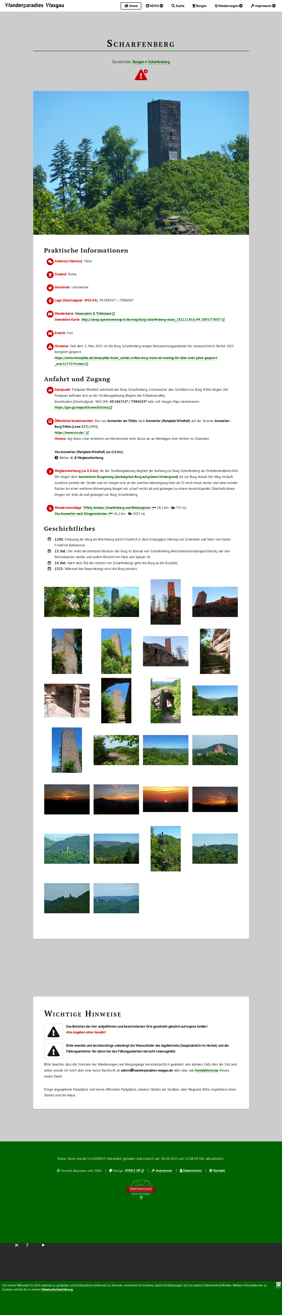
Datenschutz (192, 1170)
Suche (177, 5)
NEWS (154, 5)
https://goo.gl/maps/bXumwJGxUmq (81, 407)
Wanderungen (229, 5)
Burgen (199, 5)
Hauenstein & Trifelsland (93, 313)
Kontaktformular (207, 1070)
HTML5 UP (132, 1170)
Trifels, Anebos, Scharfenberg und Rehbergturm (116, 507)
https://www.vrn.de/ (70, 432)
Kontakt (219, 1170)
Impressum (263, 5)
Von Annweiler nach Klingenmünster (81, 513)
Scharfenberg (159, 61)
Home (131, 5)
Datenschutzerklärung (57, 1289)
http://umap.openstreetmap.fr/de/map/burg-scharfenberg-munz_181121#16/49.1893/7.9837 (151, 319)
